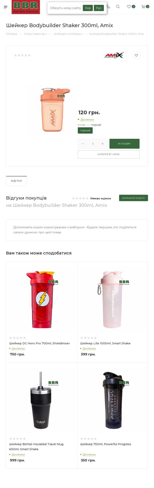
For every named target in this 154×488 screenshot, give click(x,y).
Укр (88, 8)
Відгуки (16, 180)
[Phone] (108, 7)
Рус (99, 8)
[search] (118, 7)
